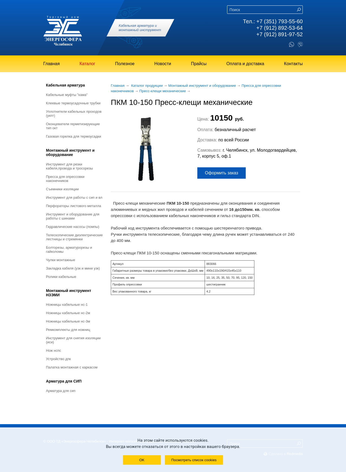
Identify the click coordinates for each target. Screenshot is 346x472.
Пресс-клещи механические (162, 91)
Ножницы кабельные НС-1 (67, 305)
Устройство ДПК (58, 359)
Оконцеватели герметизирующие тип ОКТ (73, 126)
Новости (162, 63)
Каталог (87, 63)
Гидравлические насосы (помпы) (72, 227)
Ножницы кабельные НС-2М (68, 313)
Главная (51, 63)
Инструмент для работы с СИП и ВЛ (74, 197)
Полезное (125, 63)
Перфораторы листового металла (73, 206)
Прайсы (199, 63)
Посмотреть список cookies (194, 460)
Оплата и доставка (245, 63)
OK (141, 460)
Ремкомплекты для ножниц (68, 330)
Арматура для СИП (64, 381)
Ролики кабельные (61, 277)
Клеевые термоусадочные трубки (73, 103)
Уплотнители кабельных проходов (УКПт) (74, 113)
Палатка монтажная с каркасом (72, 367)
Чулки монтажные (60, 260)
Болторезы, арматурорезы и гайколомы (69, 249)
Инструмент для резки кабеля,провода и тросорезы (69, 166)
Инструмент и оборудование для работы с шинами (72, 216)
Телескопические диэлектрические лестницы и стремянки (74, 237)
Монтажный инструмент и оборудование (70, 152)
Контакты (293, 63)
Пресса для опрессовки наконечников (65, 179)
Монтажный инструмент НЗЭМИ (68, 292)
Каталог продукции (147, 86)
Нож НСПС (53, 350)
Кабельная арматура (65, 85)
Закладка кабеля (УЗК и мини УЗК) (73, 268)
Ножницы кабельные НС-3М (68, 321)
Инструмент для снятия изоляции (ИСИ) (73, 340)
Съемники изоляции (62, 189)
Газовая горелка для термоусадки (73, 136)
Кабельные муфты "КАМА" (67, 95)
